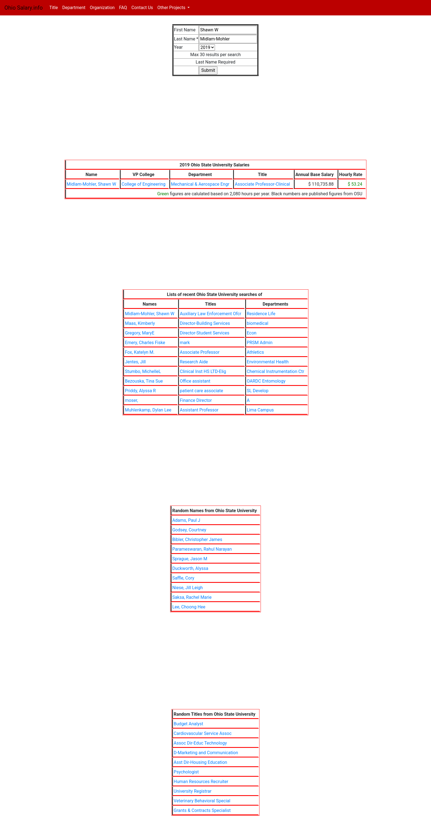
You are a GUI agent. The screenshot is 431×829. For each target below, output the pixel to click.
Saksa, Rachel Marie (192, 597)
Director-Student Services (204, 333)
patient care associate (201, 390)
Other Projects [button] (172, 7)
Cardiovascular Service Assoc (203, 733)
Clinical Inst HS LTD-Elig (203, 371)
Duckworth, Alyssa (190, 568)
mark (185, 342)
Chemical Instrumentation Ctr (275, 371)
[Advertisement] (216, 121)
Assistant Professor (199, 410)
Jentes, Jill (135, 361)
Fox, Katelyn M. (139, 352)
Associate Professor (199, 352)
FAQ (123, 7)
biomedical (257, 323)
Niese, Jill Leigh (187, 587)
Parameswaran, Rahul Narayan (202, 549)
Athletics (255, 352)
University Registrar (193, 791)
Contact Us (142, 7)
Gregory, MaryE (139, 333)
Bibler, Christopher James (197, 539)
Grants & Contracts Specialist (202, 810)
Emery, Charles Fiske (145, 342)
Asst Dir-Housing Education (200, 762)
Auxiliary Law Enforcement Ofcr (210, 313)
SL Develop (258, 390)
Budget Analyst (188, 723)
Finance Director (196, 400)
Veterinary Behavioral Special (202, 800)
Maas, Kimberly (140, 323)
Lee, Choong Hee (188, 607)
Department (73, 7)
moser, (131, 400)
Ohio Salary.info (23, 7)
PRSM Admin (260, 342)
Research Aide (194, 361)
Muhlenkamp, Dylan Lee (148, 410)
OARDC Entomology (266, 381)
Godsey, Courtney (189, 529)
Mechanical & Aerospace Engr (200, 184)
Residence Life (261, 313)
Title (54, 7)
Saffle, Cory (183, 578)
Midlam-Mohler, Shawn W (91, 184)
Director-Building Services (205, 323)
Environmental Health (268, 361)
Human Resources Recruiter (201, 781)
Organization (102, 7)
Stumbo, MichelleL (143, 371)
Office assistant (195, 381)
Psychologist (186, 772)
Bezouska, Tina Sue (144, 381)
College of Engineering (143, 184)
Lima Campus (260, 410)
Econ (251, 333)
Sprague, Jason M (189, 558)
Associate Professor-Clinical (262, 184)
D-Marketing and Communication (206, 752)
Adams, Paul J (186, 520)
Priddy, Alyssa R (140, 390)
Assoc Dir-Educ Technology (200, 743)
